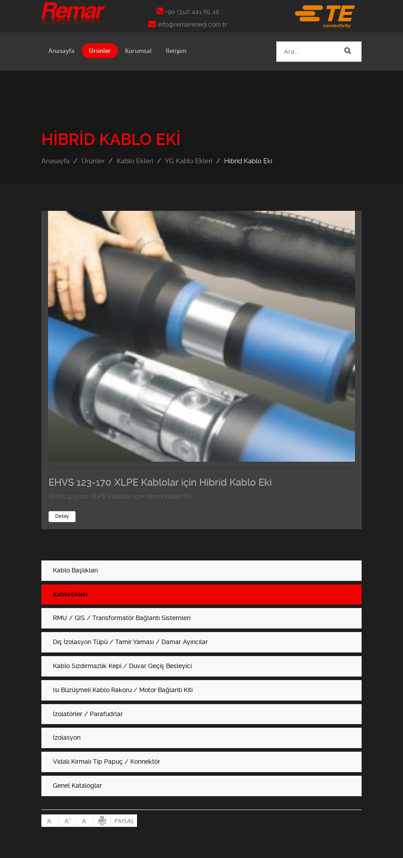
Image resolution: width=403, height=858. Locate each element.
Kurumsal (138, 51)
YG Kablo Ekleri (188, 161)
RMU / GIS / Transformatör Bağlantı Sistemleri (121, 617)
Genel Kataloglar (77, 785)
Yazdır (102, 820)
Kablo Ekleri (135, 161)
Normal (50, 820)
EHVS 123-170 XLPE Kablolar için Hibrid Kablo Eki (160, 482)
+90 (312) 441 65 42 (188, 11)
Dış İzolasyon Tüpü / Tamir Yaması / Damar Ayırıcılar (130, 641)
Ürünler (100, 51)
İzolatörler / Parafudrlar (88, 713)
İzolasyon (67, 737)
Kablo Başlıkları (75, 570)
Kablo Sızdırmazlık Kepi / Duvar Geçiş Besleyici (122, 665)
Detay (62, 516)
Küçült (84, 820)
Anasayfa (61, 51)
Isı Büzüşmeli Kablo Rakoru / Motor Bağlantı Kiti (123, 689)
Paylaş (124, 820)
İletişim (176, 51)
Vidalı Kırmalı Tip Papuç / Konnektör (106, 761)
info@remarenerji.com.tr (187, 24)
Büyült (67, 820)
